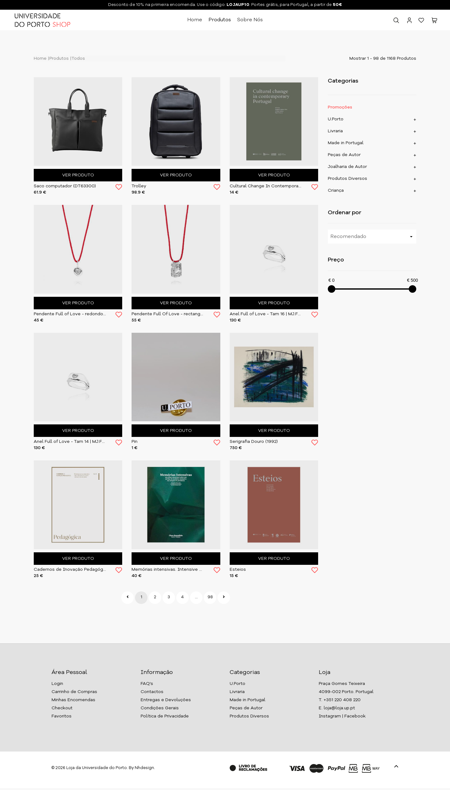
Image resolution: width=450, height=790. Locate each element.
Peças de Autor (344, 155)
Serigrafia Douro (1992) (254, 441)
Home (194, 20)
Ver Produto (78, 175)
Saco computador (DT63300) (65, 186)
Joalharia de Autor (347, 167)
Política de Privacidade (165, 716)
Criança (336, 190)
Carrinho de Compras (74, 692)
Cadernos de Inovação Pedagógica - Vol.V (70, 569)
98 (210, 597)
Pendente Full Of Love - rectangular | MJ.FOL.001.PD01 (168, 314)
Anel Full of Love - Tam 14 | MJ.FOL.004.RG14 (70, 441)
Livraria (335, 131)
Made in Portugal (345, 143)
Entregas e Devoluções (166, 700)
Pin (135, 441)
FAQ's (147, 683)
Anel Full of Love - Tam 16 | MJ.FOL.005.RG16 (266, 314)
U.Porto (335, 119)
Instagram (330, 716)
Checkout (62, 708)
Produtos (219, 20)
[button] (434, 21)
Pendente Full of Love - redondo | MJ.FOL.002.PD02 (70, 314)
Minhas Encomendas (73, 700)
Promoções (340, 107)
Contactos (152, 692)
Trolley (139, 186)
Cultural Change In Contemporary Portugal (266, 186)
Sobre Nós (250, 20)
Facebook (355, 716)
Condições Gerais (160, 708)
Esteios (238, 569)
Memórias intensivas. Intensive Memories (168, 569)
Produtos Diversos (347, 178)
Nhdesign (144, 768)
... (196, 597)
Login (57, 683)
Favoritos (62, 716)
